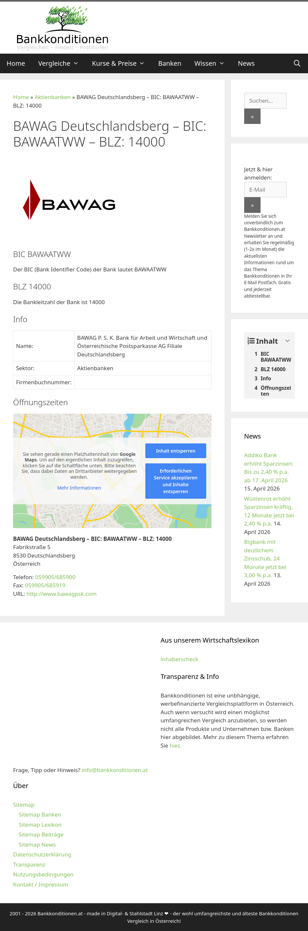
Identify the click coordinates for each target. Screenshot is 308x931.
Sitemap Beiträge (41, 834)
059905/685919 (45, 585)
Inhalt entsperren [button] (175, 450)
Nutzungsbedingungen (43, 874)
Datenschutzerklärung (42, 854)
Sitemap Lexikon (40, 824)
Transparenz (29, 864)
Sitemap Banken (40, 814)
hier (174, 745)
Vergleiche (61, 63)
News (246, 63)
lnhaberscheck (180, 659)
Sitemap (23, 804)
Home (16, 63)
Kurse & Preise (122, 63)
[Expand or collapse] (287, 341)
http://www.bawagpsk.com (62, 593)
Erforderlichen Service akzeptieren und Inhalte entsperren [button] (175, 480)
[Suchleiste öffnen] (297, 63)
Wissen (212, 63)
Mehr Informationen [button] (79, 488)
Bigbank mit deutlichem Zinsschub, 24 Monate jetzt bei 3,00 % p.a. (265, 558)
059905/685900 (55, 577)
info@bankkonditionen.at (115, 770)
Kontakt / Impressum (40, 884)
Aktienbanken (53, 97)
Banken (169, 63)
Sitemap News (37, 844)
